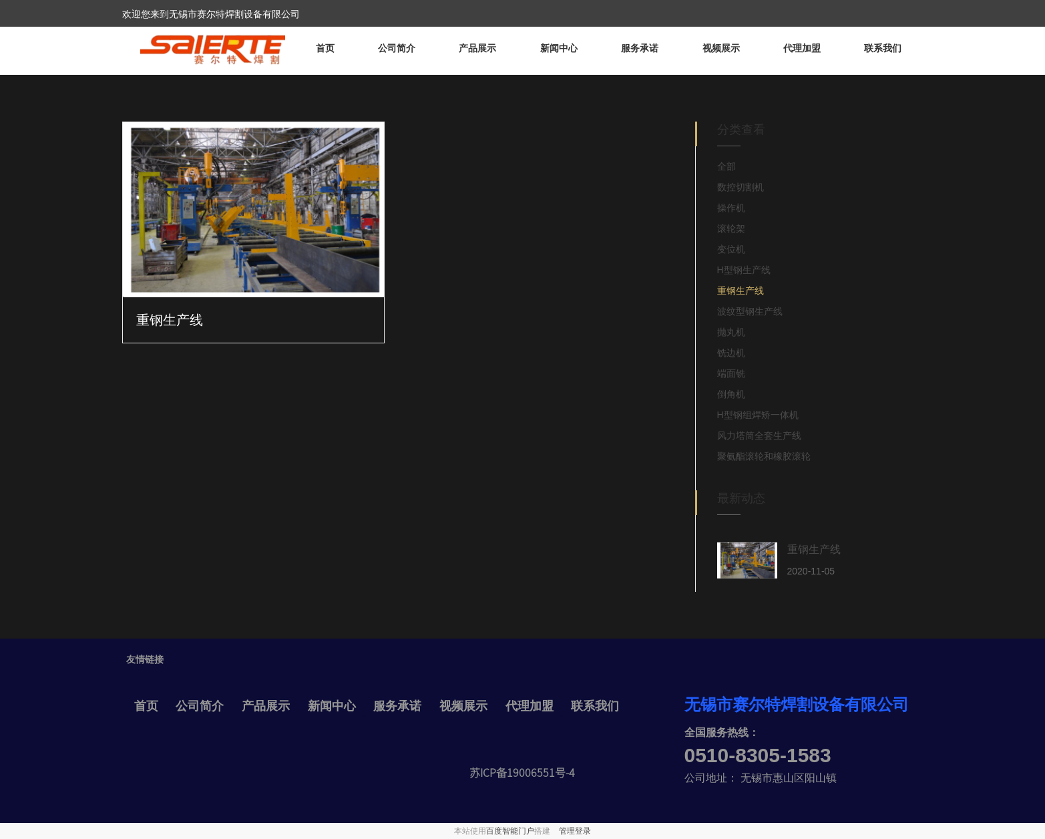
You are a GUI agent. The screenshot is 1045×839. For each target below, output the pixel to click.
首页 (325, 48)
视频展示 (721, 48)
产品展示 (477, 48)
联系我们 (882, 48)
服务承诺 (639, 48)
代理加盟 (802, 48)
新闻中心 (559, 48)
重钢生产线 (169, 320)
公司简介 (396, 48)
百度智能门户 (510, 831)
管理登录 (575, 831)
